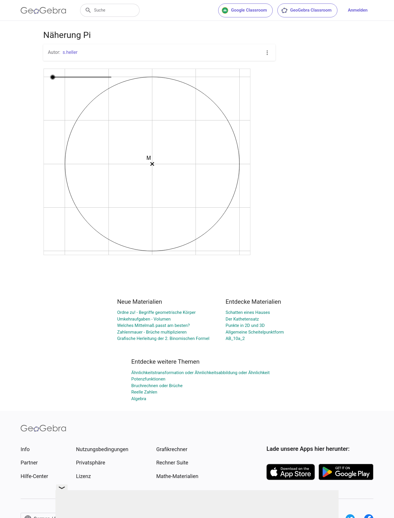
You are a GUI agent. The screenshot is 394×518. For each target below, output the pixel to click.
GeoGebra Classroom (306, 10)
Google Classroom (244, 10)
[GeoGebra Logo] (43, 10)
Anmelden (358, 10)
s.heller (70, 52)
